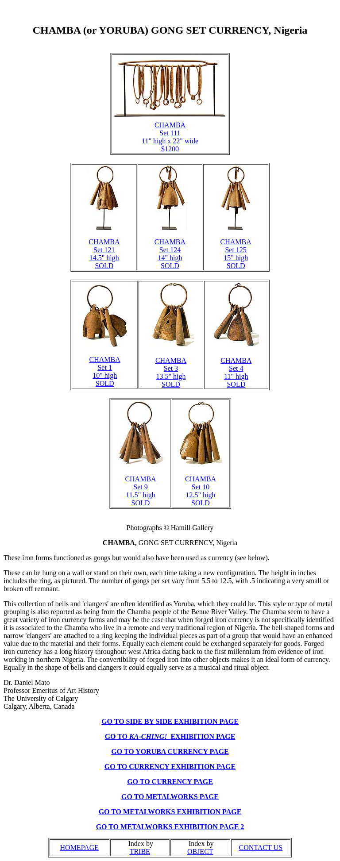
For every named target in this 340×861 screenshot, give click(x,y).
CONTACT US (260, 847)
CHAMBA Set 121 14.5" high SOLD (104, 253)
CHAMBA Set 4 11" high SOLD (235, 372)
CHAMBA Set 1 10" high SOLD (104, 371)
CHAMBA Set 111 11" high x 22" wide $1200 (170, 137)
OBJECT (200, 851)
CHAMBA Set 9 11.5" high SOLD (140, 491)
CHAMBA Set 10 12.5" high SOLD (200, 491)
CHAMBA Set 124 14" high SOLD (170, 253)
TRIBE (140, 851)
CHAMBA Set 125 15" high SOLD (235, 253)
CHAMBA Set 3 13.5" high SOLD (170, 372)
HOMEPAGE (79, 847)
